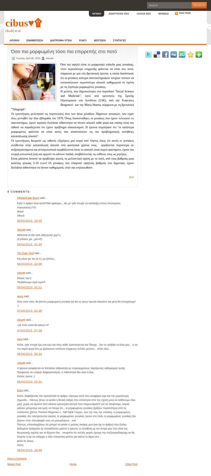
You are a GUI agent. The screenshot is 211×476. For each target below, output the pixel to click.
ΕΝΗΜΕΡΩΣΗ (34, 40)
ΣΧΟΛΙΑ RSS (144, 13)
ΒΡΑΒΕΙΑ (163, 13)
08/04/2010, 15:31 (29, 381)
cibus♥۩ (23, 23)
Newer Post (14, 464)
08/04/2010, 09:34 (29, 353)
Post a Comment (16, 458)
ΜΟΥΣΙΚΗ (100, 40)
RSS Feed (183, 13)
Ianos (20, 296)
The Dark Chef (25, 253)
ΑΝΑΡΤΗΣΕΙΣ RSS (119, 13)
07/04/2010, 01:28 (29, 310)
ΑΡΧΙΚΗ (96, 13)
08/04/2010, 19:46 (29, 450)
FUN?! (83, 40)
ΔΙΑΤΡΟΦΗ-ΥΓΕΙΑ (61, 40)
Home (73, 464)
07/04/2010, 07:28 (29, 330)
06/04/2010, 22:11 (29, 287)
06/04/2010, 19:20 (29, 220)
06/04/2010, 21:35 (29, 244)
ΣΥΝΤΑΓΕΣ (119, 40)
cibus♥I (21, 229)
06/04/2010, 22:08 (29, 263)
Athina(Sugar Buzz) (28, 198)
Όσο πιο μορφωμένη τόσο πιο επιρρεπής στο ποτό (64, 51)
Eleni (20, 390)
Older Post (131, 464)
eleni (19, 339)
